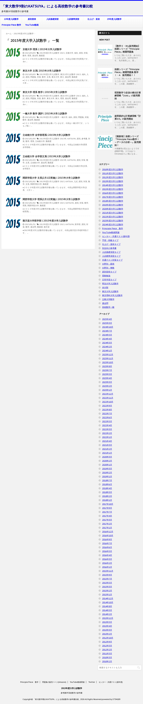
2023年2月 (107, 386)
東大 (62, 77)
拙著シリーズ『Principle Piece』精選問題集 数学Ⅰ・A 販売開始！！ (127, 72)
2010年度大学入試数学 (112, 169)
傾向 (76, 53)
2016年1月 (107, 567)
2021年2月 (107, 449)
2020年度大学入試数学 (112, 209)
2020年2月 (107, 460)
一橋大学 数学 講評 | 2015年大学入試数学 (45, 113)
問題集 (33, 77)
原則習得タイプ (109, 271)
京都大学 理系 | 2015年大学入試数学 (42, 49)
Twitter (91, 682)
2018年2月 (107, 496)
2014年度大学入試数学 (112, 185)
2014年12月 (107, 598)
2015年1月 (107, 594)
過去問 (35, 55)
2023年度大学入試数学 (112, 220)
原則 (81, 53)
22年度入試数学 (11, 19)
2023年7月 (107, 370)
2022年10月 (107, 401)
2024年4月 (107, 339)
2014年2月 (107, 614)
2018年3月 (107, 492)
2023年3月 (107, 382)
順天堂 (47, 227)
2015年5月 (107, 582)
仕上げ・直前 (93, 19)
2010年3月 (107, 657)
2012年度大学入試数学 (112, 177)
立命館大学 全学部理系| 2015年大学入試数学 (46, 134)
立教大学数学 (108, 299)
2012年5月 (107, 645)
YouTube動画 (32, 25)
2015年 (63, 138)
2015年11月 (107, 571)
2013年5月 (107, 622)
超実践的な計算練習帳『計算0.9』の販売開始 (128, 117)
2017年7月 (107, 512)
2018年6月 (107, 484)
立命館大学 (40, 141)
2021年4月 (107, 441)
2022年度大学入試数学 (112, 216)
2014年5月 (107, 610)
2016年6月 (107, 547)
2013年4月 (107, 626)
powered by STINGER (111, 699)
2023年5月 (107, 374)
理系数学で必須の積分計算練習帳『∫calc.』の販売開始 (128, 95)
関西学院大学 (36, 184)
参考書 (84, 138)
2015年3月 (107, 586)
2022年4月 (107, 425)
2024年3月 (107, 342)
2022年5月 (107, 421)
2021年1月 (107, 453)
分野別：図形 (108, 264)
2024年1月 (107, 350)
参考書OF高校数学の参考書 (71, 693)
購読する (104, 33)
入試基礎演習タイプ (111, 252)
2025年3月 (107, 323)
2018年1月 (107, 500)
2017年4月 (107, 516)
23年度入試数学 (114, 19)
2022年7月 (107, 413)
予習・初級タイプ (110, 240)
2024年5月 (107, 335)
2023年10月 (107, 362)
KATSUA (69, 181)
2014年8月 (107, 606)
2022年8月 (107, 409)
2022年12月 (107, 394)
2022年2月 (107, 433)
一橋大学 (63, 117)
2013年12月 (107, 618)
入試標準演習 (73, 19)
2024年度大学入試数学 (112, 224)
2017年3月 (107, 519)
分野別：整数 (108, 268)
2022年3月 (107, 429)
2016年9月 (107, 539)
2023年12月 (107, 354)
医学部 (77, 224)
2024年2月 (107, 346)
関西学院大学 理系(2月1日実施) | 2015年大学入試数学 (51, 199)
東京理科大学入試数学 (112, 295)
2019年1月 (107, 476)
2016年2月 (107, 563)
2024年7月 (107, 331)
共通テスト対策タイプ (112, 260)
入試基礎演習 (52, 19)
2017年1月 (107, 527)
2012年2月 (107, 649)
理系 (29, 55)
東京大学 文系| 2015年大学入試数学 (42, 70)
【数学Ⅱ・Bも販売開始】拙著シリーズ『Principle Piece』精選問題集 (127, 49)
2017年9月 (107, 508)
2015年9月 (107, 575)
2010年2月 (107, 661)
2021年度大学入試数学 (112, 212)
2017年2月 (107, 523)
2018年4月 (107, 488)
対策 (86, 53)
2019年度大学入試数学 (112, 205)
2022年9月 (107, 405)
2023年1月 (107, 390)
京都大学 (69, 53)
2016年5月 (107, 551)
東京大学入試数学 (68, 74)
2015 (62, 53)
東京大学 (55, 77)
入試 (76, 181)
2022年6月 (107, 417)
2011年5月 (107, 653)
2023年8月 (107, 366)
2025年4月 (107, 319)
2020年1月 (107, 464)
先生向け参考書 (109, 248)
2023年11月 (107, 358)
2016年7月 (107, 543)
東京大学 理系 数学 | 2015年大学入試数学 (45, 92)
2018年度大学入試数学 (112, 201)
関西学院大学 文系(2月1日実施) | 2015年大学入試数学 (51, 177)
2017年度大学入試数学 (112, 197)
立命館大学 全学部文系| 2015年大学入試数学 (46, 156)
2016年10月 (107, 535)
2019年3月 (107, 468)
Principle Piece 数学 (11, 25)
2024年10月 (107, 327)
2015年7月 (107, 579)
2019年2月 (107, 472)
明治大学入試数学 (110, 283)
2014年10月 (107, 602)
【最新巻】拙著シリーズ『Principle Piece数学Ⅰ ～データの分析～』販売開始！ (128, 140)
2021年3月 (107, 445)
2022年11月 (107, 398)
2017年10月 (107, 504)
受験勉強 (106, 275)
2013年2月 (107, 634)
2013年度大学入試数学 (112, 181)
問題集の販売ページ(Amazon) (54, 682)
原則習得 (32, 19)
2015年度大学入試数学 (49, 53)
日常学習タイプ (109, 279)
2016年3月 (107, 559)
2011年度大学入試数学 (112, 173)
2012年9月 (107, 641)
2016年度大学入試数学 (112, 193)
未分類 (105, 287)
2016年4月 (107, 555)
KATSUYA (71, 138)
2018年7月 (107, 480)
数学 (24, 55)
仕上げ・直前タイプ (111, 244)
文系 (49, 77)
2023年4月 (107, 378)
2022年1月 (107, 437)
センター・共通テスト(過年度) (116, 236)
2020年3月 (107, 457)
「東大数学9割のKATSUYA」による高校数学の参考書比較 (47, 6)
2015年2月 (107, 590)
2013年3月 (107, 630)
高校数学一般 (108, 307)
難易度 (42, 55)
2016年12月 (107, 531)
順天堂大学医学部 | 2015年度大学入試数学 (45, 220)
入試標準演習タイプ (111, 256)
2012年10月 (107, 638)
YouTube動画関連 (110, 232)
